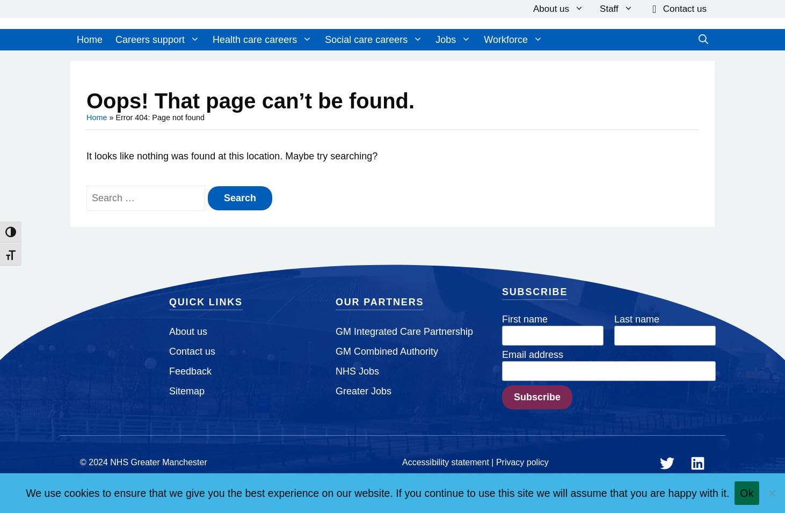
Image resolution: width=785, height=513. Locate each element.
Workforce (513, 39)
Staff (616, 9)
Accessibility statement (445, 462)
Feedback (190, 371)
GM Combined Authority (387, 351)
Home (90, 39)
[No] (771, 493)
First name (525, 319)
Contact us (685, 9)
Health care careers (262, 39)
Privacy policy (522, 462)
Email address (532, 355)
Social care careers (374, 39)
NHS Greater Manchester (158, 462)
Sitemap (187, 391)
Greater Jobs (363, 391)
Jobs (453, 39)
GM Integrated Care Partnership (404, 331)
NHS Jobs (357, 371)
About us (558, 9)
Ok (746, 493)
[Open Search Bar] (703, 39)
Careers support (157, 39)
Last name (636, 319)
